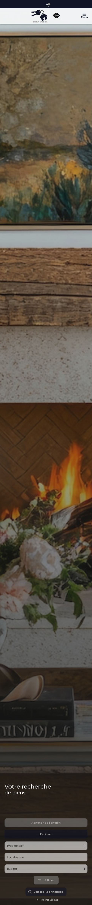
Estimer (46, 846)
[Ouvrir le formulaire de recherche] (46, 892)
